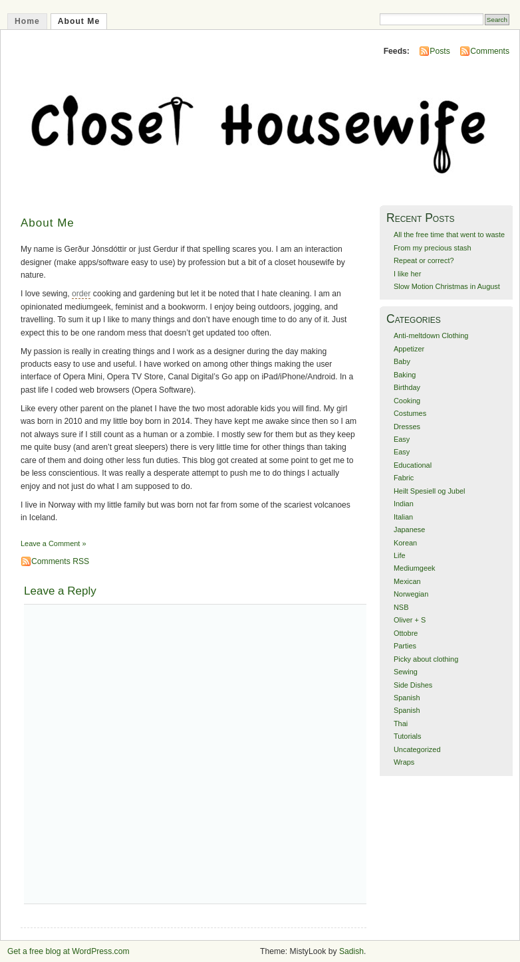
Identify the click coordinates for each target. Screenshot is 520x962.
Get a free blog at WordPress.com (68, 951)
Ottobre (406, 633)
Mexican (407, 581)
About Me (79, 21)
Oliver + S (410, 620)
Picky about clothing (426, 659)
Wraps (404, 762)
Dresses (407, 427)
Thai (401, 723)
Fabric (404, 478)
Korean (405, 543)
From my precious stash (432, 248)
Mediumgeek (415, 568)
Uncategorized (417, 749)
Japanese (409, 529)
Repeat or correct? (424, 260)
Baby (402, 361)
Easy (402, 439)
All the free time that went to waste (449, 235)
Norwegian (411, 594)
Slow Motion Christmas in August (447, 286)
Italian (403, 517)
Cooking (407, 401)
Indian (404, 504)
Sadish (351, 951)
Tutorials (408, 736)
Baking (405, 375)
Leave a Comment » (53, 543)
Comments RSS (60, 561)
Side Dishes (413, 685)
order (81, 293)
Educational (413, 465)
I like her (407, 274)
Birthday (407, 387)
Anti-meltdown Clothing (431, 335)
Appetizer (409, 349)
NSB (401, 607)
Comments (489, 51)
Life (400, 555)
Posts (440, 51)
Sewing (406, 672)
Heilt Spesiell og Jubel (429, 491)
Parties (405, 646)
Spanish (407, 698)
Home (27, 21)
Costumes (410, 413)
